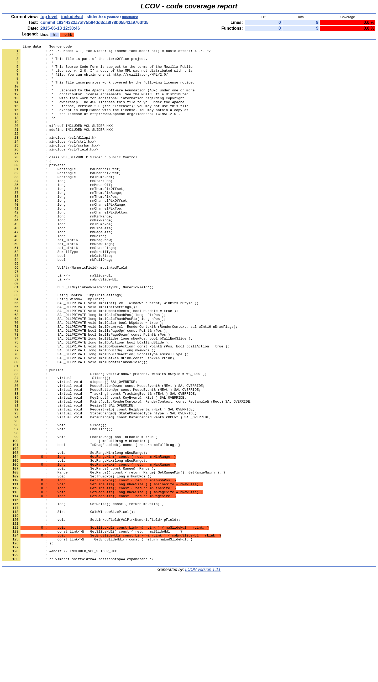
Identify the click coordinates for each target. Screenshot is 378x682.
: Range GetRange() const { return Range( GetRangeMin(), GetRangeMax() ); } (113, 558)
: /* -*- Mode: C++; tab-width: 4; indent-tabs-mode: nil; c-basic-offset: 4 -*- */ (106, 52)
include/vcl (72, 16)
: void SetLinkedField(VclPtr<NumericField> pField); (91, 614)
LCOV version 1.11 (202, 672)
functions (129, 17)
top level (48, 16)
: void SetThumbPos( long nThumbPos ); (76, 562)
